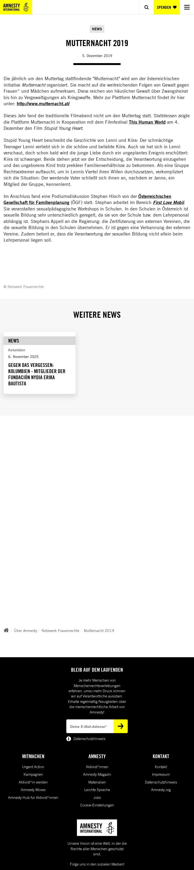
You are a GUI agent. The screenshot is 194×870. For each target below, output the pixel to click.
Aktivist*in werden (33, 782)
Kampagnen (33, 774)
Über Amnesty (25, 630)
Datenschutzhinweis (161, 782)
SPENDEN (167, 7)
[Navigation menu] (187, 7)
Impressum (161, 774)
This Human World (147, 122)
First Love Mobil (168, 202)
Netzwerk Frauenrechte (60, 630)
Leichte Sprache (97, 789)
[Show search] (146, 7)
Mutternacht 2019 (99, 630)
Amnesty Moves (33, 789)
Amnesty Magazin (97, 774)
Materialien (97, 782)
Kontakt (161, 766)
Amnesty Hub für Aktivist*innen (33, 797)
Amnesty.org (161, 789)
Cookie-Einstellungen (97, 805)
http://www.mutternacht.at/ (43, 103)
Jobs (97, 797)
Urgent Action (33, 766)
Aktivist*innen (97, 766)
